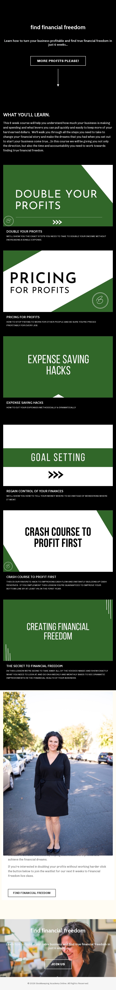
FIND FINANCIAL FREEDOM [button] (32, 893)
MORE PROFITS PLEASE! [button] (58, 61)
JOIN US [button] (58, 964)
